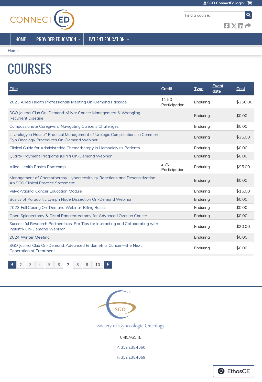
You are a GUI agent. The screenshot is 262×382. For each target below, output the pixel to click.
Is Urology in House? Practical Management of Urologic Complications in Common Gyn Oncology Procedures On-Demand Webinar (83, 137)
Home (21, 39)
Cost (240, 88)
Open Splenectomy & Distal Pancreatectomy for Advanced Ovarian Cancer (78, 215)
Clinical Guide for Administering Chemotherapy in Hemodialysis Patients (74, 147)
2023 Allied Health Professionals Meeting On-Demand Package (68, 101)
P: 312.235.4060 (131, 347)
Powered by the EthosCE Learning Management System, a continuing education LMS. (233, 371)
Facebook (226, 25)
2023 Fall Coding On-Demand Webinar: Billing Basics (57, 207)
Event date (217, 88)
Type (198, 88)
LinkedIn (240, 25)
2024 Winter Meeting (29, 237)
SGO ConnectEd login (225, 3)
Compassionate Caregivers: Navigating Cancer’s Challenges (64, 126)
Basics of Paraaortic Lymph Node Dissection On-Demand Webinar (70, 199)
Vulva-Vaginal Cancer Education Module (45, 191)
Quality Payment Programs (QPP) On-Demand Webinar (60, 155)
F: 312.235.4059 (131, 357)
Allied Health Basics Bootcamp (37, 166)
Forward (247, 25)
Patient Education (107, 39)
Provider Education (56, 39)
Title (13, 88)
